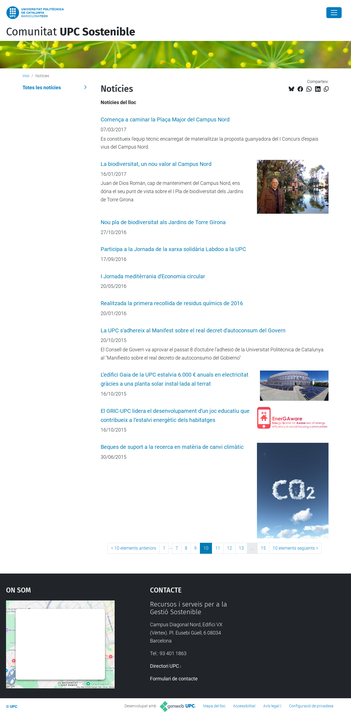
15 (263, 548)
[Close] (334, 12)
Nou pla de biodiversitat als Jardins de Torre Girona (163, 222)
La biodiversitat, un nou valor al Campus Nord (156, 164)
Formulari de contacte (174, 678)
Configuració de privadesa (311, 706)
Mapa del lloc (214, 706)
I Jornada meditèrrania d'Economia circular (153, 276)
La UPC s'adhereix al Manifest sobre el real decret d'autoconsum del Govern (193, 330)
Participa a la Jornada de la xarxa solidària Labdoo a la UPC (173, 249)
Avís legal (271, 706)
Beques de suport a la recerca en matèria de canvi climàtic (172, 447)
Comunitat (70, 31)
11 (217, 548)
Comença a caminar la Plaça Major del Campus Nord (165, 119)
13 (241, 548)
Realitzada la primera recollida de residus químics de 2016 (172, 303)
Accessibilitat (244, 706)
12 (229, 548)
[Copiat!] (326, 89)
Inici (25, 76)
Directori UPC (164, 666)
